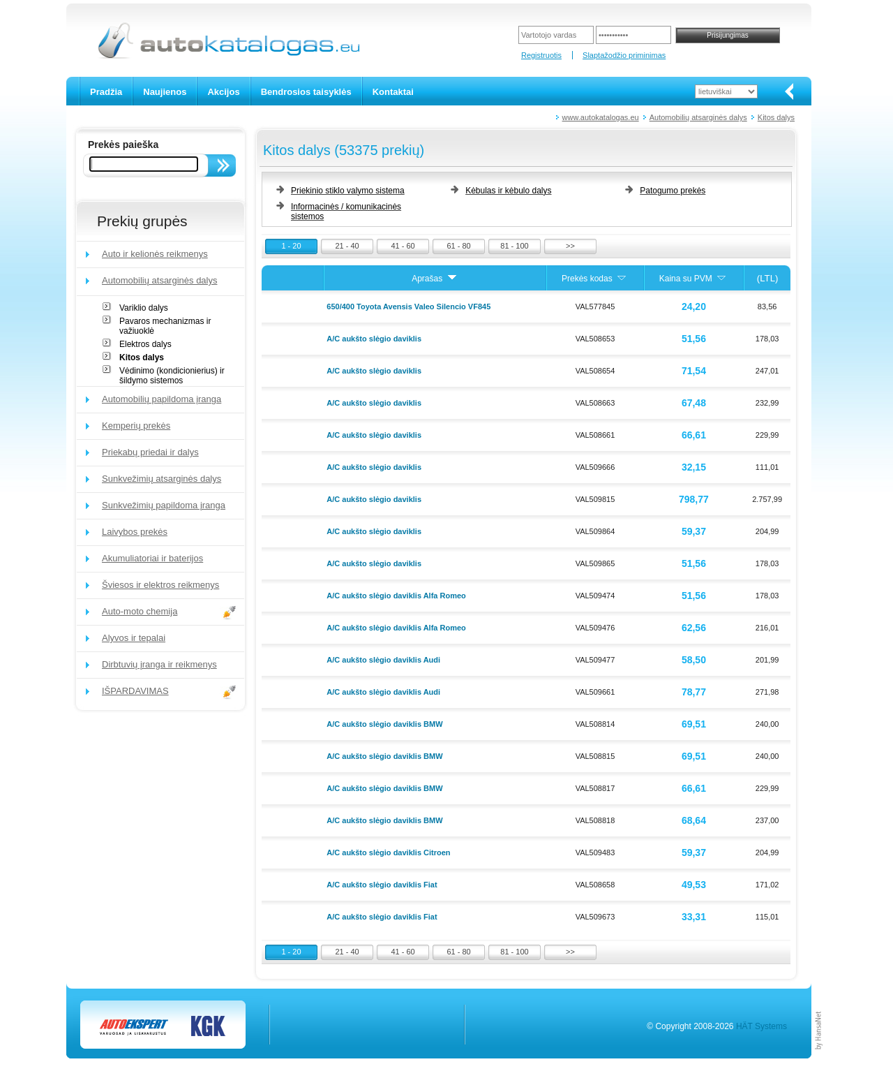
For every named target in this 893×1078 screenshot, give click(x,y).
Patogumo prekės (672, 190)
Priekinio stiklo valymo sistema (348, 190)
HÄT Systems (761, 1026)
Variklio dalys (143, 308)
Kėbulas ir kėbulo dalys (508, 190)
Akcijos (223, 92)
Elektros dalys (145, 344)
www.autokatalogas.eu (600, 117)
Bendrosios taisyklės (306, 92)
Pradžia (106, 92)
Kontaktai (393, 92)
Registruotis (541, 55)
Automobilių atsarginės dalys (698, 117)
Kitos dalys (776, 117)
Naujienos (164, 92)
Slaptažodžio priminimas (624, 55)
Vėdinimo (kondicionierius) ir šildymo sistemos (172, 375)
